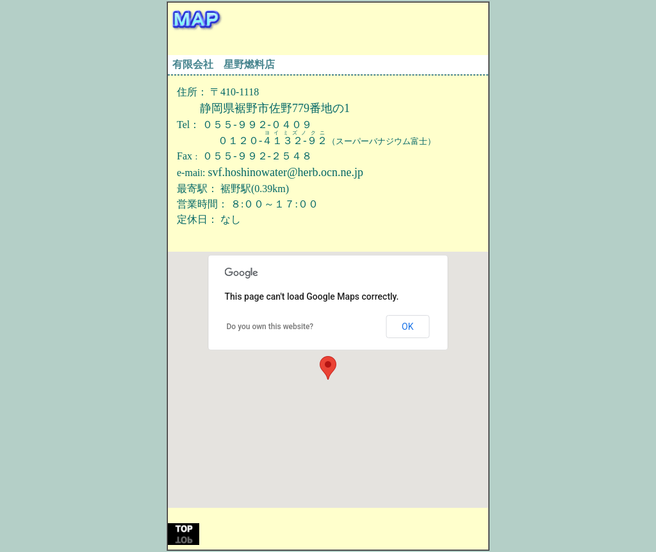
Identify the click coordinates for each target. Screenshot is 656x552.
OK (407, 326)
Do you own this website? (270, 326)
